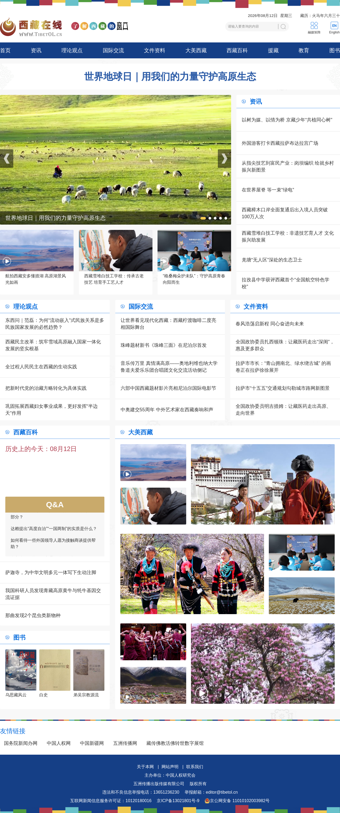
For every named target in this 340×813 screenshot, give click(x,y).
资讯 (36, 50)
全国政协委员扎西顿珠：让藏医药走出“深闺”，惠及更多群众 (285, 345)
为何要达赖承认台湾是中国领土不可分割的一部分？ (53, 523)
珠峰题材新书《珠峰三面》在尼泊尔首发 (164, 345)
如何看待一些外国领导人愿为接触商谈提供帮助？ (53, 553)
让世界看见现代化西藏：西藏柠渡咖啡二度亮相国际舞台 (168, 324)
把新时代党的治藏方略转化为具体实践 (46, 388)
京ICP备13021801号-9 (178, 800)
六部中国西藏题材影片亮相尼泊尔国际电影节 (168, 388)
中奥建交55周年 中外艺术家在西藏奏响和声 (167, 409)
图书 (334, 50)
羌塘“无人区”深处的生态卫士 (272, 260)
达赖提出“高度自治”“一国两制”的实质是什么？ (54, 538)
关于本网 (145, 766)
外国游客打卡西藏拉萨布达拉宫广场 (280, 143)
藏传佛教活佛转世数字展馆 (175, 743)
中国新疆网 (92, 743)
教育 (304, 50)
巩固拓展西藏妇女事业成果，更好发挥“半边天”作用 (51, 410)
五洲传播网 (125, 743)
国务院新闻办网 (20, 743)
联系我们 (194, 766)
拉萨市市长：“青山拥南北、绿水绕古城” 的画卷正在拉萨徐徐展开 (283, 367)
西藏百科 (237, 50)
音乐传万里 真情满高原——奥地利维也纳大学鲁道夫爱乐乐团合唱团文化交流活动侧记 (169, 367)
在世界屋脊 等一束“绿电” (268, 190)
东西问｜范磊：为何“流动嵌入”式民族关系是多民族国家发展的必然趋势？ (54, 324)
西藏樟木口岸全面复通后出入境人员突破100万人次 (285, 213)
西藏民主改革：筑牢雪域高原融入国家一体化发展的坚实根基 (53, 345)
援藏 (273, 50)
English (334, 32)
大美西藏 (196, 50)
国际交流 (113, 50)
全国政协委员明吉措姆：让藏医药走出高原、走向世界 (283, 410)
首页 (5, 50)
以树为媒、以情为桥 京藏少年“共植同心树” (287, 120)
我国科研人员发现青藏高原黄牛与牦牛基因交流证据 (53, 594)
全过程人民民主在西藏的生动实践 (41, 366)
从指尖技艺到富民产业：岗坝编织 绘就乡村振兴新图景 (288, 166)
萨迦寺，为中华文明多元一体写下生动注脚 (50, 572)
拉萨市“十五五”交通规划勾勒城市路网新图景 (283, 388)
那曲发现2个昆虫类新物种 (33, 615)
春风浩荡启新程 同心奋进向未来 (270, 323)
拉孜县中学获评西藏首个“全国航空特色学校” (285, 283)
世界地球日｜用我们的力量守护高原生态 (170, 77)
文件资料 (154, 50)
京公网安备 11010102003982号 (237, 800)
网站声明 (170, 766)
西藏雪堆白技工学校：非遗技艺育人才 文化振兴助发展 (288, 236)
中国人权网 (59, 743)
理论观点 (72, 50)
